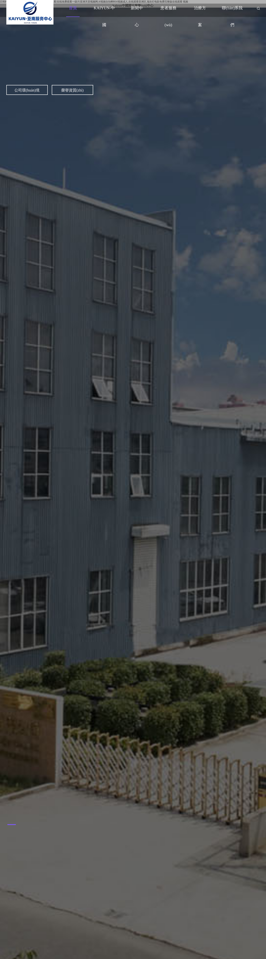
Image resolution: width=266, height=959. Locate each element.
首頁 (73, 8)
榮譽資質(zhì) (72, 90)
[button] (11, 824)
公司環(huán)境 (27, 90)
